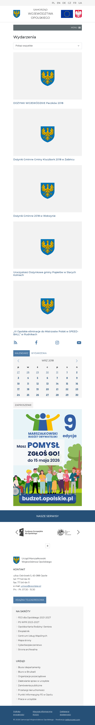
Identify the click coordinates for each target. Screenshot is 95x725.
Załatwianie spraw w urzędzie (33, 681)
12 (37, 383)
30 (47, 372)
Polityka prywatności (18, 712)
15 (67, 383)
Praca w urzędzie (27, 699)
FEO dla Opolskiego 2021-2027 (34, 617)
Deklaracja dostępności (65, 712)
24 (18, 395)
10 (18, 383)
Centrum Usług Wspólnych (32, 636)
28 (28, 372)
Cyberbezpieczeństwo (30, 645)
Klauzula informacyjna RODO (42, 712)
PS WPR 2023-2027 (28, 622)
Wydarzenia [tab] (39, 353)
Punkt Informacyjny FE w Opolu (35, 694)
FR (74, 3)
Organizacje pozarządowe (32, 676)
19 (37, 389)
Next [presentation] (78, 532)
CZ (69, 3)
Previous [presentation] (17, 532)
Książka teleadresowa (30, 600)
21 (57, 389)
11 (28, 383)
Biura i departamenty (29, 667)
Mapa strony (24, 640)
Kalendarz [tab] (21, 353)
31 (57, 372)
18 (28, 389)
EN (58, 3)
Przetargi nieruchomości (31, 690)
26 (37, 395)
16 (77, 383)
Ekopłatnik (23, 631)
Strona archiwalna (27, 649)
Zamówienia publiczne (30, 685)
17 (18, 389)
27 (18, 372)
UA (80, 3)
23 (76, 389)
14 (57, 383)
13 (47, 383)
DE (64, 3)
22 (67, 389)
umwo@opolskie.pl (31, 586)
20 (47, 389)
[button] (74, 28)
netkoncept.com (72, 719)
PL (53, 3)
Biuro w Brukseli (27, 672)
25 (28, 395)
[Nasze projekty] (67, 14)
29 (37, 372)
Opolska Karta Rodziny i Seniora (35, 626)
